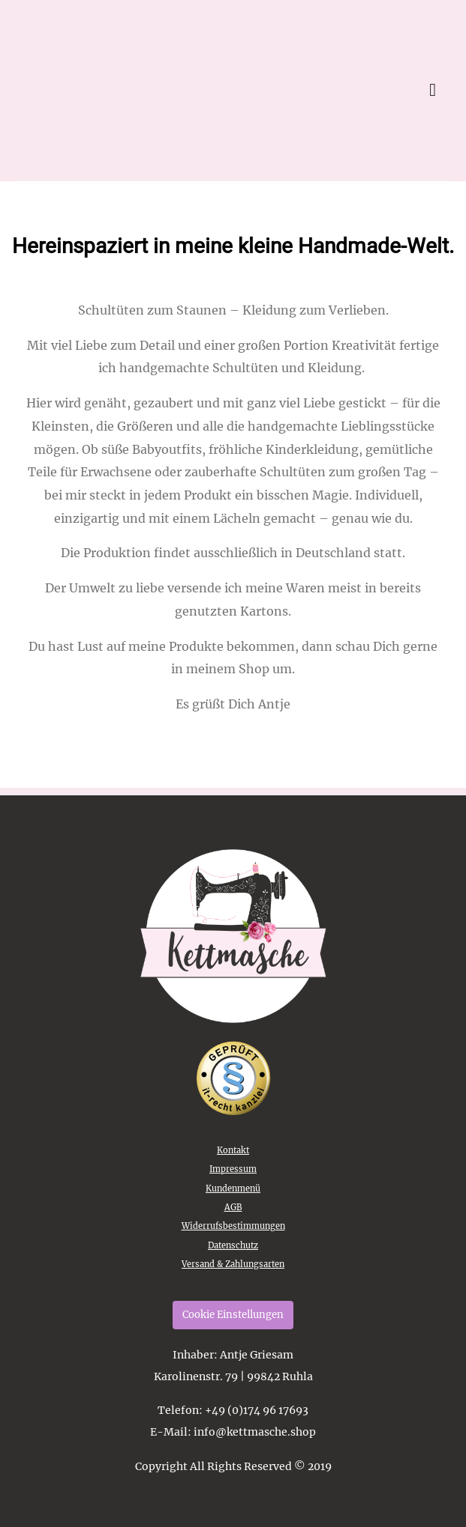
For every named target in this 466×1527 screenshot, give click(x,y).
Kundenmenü (233, 1188)
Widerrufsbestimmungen (233, 1226)
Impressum (233, 1169)
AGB (233, 1207)
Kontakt (233, 1150)
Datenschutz (233, 1245)
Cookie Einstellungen (233, 1314)
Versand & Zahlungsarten (233, 1264)
